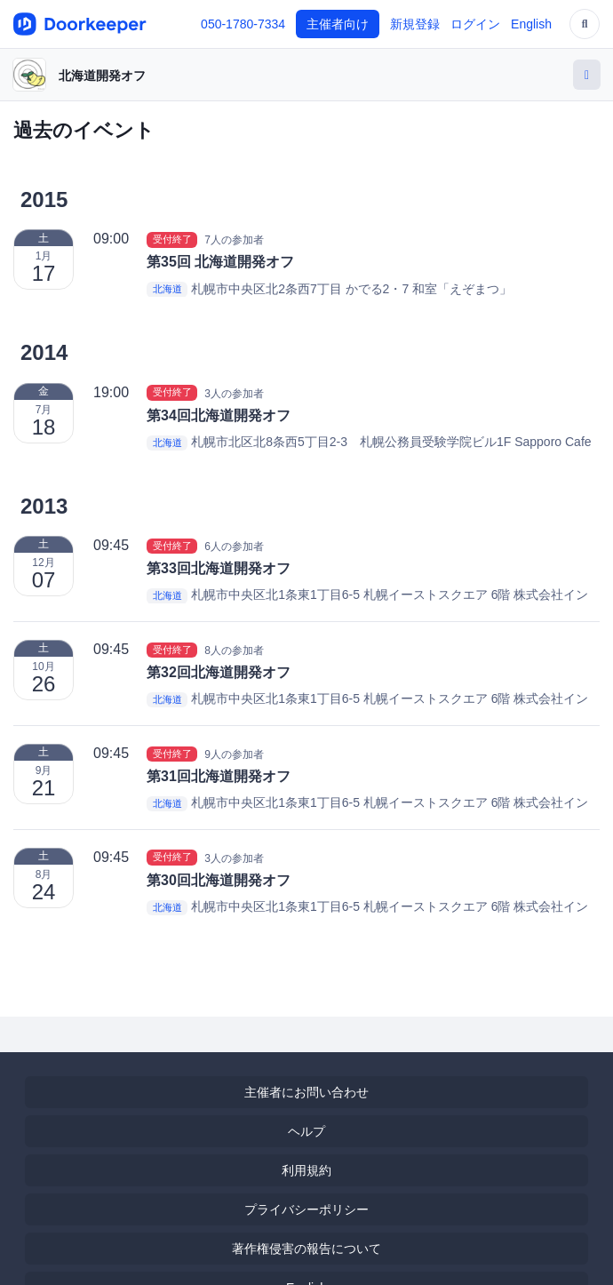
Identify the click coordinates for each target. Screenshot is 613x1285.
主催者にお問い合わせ (306, 1092)
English (531, 24)
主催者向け (337, 24)
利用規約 (306, 1170)
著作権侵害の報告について (306, 1248)
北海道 (167, 289)
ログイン (475, 24)
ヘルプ (306, 1131)
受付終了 (172, 239)
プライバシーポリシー (306, 1209)
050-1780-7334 (243, 24)
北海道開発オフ (102, 75)
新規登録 (415, 24)
